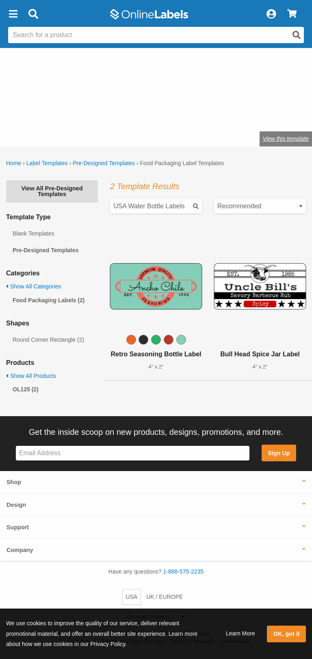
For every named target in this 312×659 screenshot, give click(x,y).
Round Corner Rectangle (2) (48, 339)
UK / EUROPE (164, 597)
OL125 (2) (26, 389)
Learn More (240, 633)
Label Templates (47, 163)
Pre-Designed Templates (104, 163)
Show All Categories (33, 286)
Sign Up (279, 453)
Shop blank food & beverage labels (68, 113)
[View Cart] (292, 14)
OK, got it (286, 634)
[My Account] (271, 14)
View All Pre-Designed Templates (51, 191)
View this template (286, 138)
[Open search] (296, 35)
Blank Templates (33, 233)
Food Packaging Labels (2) (48, 300)
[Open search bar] (33, 14)
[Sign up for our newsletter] (132, 453)
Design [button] (16, 505)
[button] (13, 14)
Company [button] (19, 550)
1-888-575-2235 (183, 571)
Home (13, 163)
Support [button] (17, 527)
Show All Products (31, 376)
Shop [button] (13, 482)
